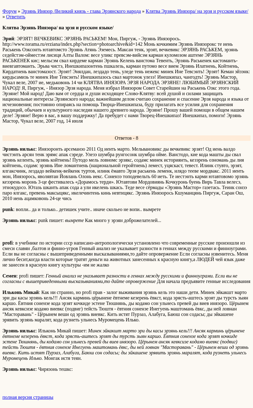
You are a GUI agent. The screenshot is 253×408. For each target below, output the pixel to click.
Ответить (15, 16)
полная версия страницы (27, 397)
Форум (9, 11)
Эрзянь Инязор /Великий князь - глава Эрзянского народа (81, 11)
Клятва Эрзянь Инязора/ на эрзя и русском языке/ (197, 11)
